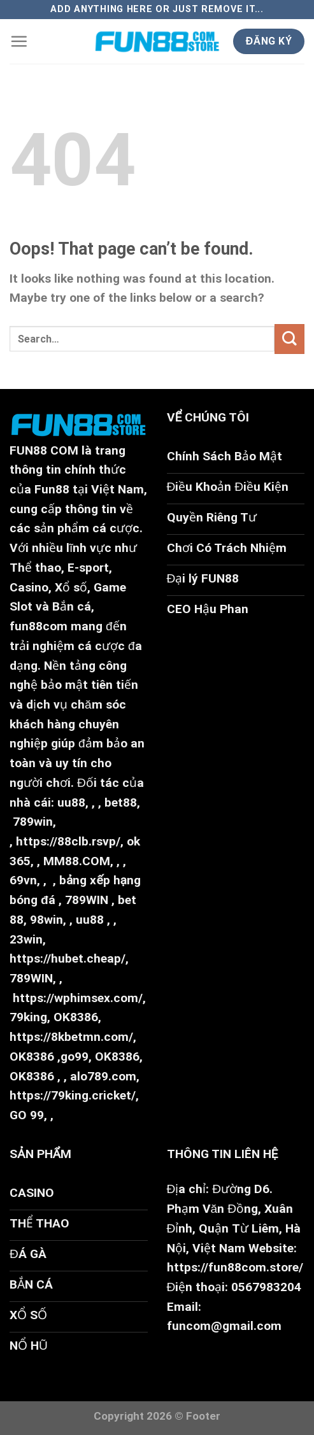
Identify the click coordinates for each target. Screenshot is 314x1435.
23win (26, 939)
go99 (75, 1056)
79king (28, 1017)
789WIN (86, 900)
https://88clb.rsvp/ (68, 841)
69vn (23, 880)
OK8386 (76, 1017)
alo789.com (103, 1076)
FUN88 (28, 450)
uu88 (71, 802)
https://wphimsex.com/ (78, 998)
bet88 (120, 802)
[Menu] (19, 41)
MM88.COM (76, 861)
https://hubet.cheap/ (67, 958)
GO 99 (27, 1115)
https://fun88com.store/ (235, 1267)
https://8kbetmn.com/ (71, 1036)
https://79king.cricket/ (73, 1095)
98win (46, 919)
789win (33, 821)
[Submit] (289, 339)
